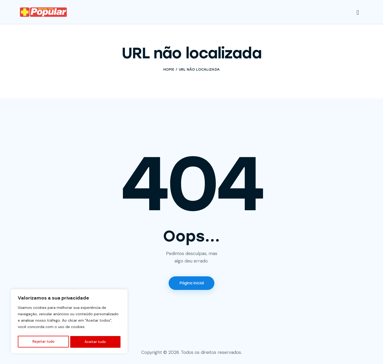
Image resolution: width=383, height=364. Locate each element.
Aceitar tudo (95, 341)
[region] (69, 322)
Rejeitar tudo (43, 341)
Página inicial (192, 283)
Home (168, 69)
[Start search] (358, 13)
